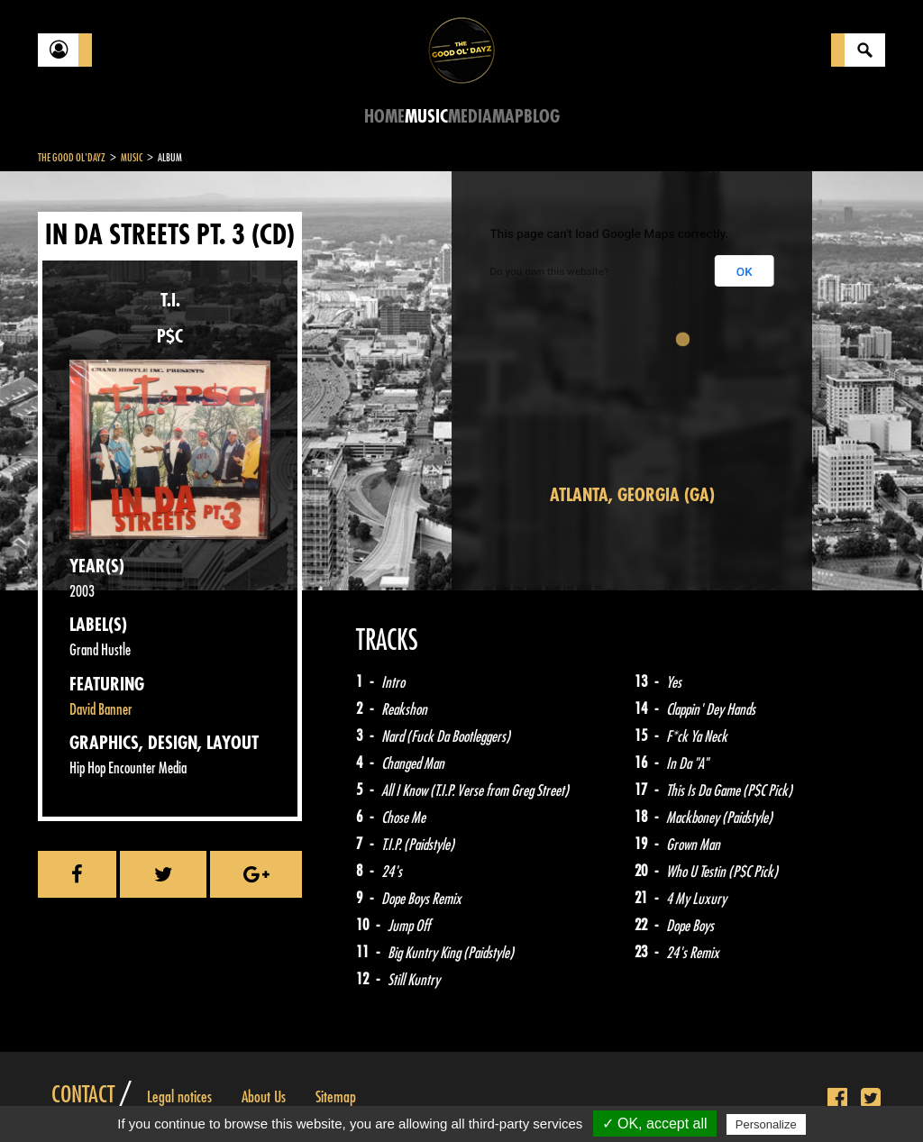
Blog (542, 116)
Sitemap (335, 1097)
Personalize (766, 1124)
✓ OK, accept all (655, 1123)
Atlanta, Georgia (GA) (632, 495)
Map (508, 116)
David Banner (101, 709)
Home (384, 116)
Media (470, 116)
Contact (82, 1095)
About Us (264, 1097)
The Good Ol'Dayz (71, 157)
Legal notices (179, 1097)
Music (426, 116)
